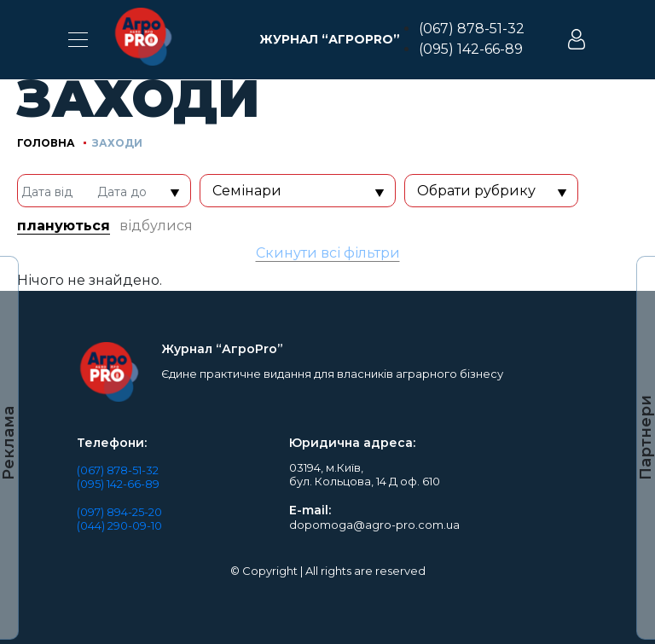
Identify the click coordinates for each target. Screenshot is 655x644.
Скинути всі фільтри (328, 253)
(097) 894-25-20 (119, 512)
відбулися (156, 226)
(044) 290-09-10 (119, 525)
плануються (63, 226)
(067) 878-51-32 (472, 28)
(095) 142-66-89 (471, 49)
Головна (46, 142)
